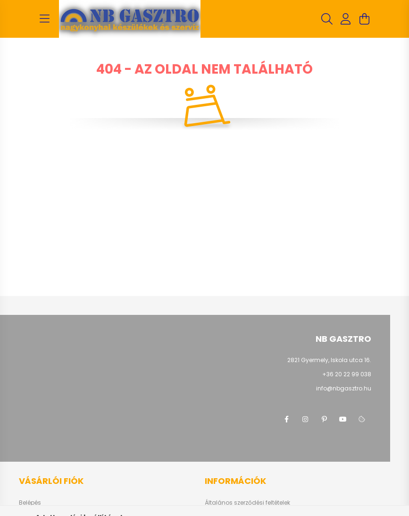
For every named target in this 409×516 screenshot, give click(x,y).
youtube (343, 419)
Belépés (30, 502)
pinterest (324, 419)
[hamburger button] (44, 18)
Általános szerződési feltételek (247, 502)
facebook (286, 419)
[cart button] (364, 18)
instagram (305, 419)
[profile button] (345, 18)
